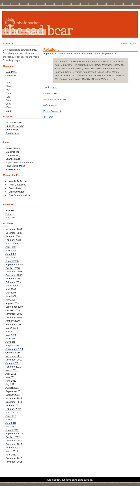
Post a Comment (52, 111)
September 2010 (14, 349)
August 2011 (12, 387)
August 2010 (12, 345)
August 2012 (12, 430)
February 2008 (13, 240)
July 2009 (10, 299)
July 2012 (10, 426)
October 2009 (12, 310)
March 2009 (11, 285)
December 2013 (13, 458)
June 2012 (10, 423)
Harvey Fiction (12, 169)
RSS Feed (10, 210)
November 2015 (13, 461)
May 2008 (10, 250)
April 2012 (10, 416)
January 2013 (12, 447)
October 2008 (12, 268)
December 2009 (13, 317)
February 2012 (13, 409)
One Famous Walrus (19, 195)
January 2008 (12, 236)
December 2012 (13, 444)
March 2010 (11, 328)
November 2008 (13, 271)
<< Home (48, 117)
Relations (51, 49)
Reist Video (15, 188)
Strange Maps (12, 158)
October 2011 (12, 395)
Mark (8, 110)
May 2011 (10, 377)
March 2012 (11, 412)
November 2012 (13, 440)
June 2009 (10, 296)
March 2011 (11, 370)
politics (55, 93)
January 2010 (12, 320)
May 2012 (10, 419)
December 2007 (13, 233)
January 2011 (12, 363)
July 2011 (10, 384)
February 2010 (13, 324)
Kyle (7, 96)
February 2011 (13, 366)
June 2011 (10, 380)
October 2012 (12, 437)
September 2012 (14, 433)
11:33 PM (61, 99)
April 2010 (10, 331)
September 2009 (14, 306)
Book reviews (12, 133)
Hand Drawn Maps (15, 166)
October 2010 (12, 352)
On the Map (11, 129)
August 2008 (12, 261)
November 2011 (13, 398)
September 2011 (14, 391)
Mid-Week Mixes (14, 122)
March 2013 (11, 451)
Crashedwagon (16, 191)
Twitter (8, 214)
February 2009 (13, 282)
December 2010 (13, 359)
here (54, 87)
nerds (33, 49)
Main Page (11, 72)
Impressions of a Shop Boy (19, 162)
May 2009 (10, 292)
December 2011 (13, 402)
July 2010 (10, 342)
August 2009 (12, 303)
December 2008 (13, 275)
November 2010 (13, 356)
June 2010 (10, 338)
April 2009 (10, 289)
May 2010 (10, 335)
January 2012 (12, 405)
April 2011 (10, 373)
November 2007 (13, 229)
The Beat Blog (12, 155)
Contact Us (11, 75)
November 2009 (13, 313)
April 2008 (10, 247)
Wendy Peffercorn (18, 181)
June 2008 (10, 254)
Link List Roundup (14, 126)
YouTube (10, 217)
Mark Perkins (12, 151)
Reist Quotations (17, 184)
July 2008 (10, 257)
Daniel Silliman (13, 148)
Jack (7, 89)
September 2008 (14, 264)
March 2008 (11, 243)
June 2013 (10, 454)
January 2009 (12, 278)
